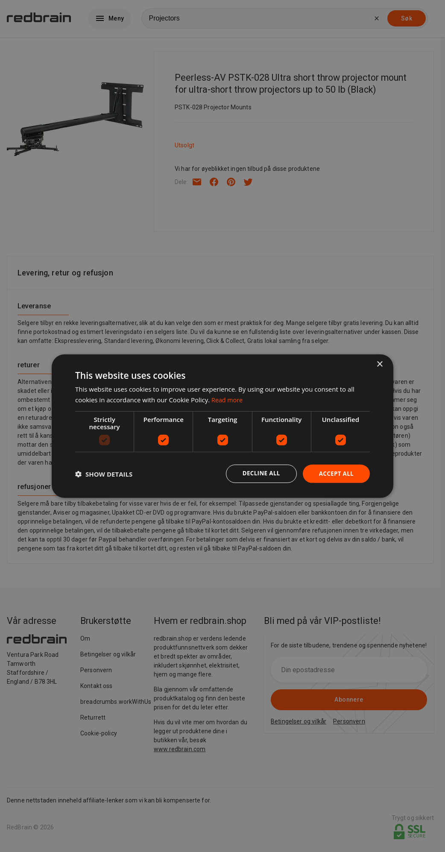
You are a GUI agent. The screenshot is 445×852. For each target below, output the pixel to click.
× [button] (379, 363)
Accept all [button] (335, 473)
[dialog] (222, 426)
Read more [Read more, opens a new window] (227, 399)
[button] (103, 473)
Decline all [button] (258, 473)
